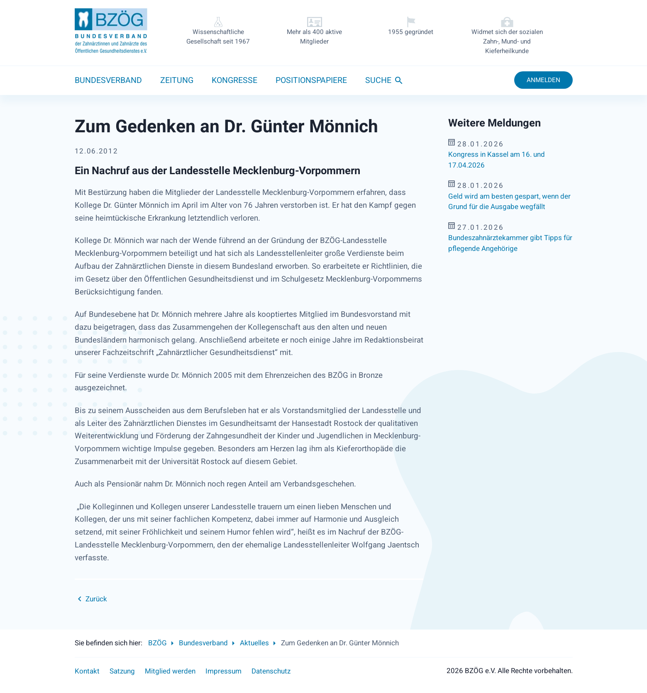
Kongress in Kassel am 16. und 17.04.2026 (496, 159)
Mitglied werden (170, 671)
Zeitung (176, 80)
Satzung (122, 671)
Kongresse (234, 80)
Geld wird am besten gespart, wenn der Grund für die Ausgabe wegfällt (509, 201)
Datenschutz (271, 671)
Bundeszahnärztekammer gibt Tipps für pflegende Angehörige (510, 243)
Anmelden (543, 80)
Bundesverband (108, 80)
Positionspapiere (311, 80)
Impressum (223, 671)
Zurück (96, 599)
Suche (378, 80)
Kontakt (87, 671)
